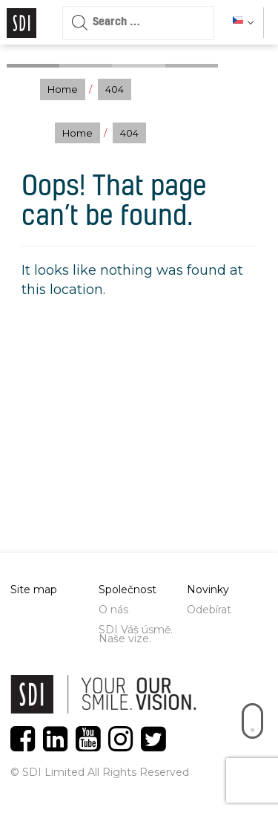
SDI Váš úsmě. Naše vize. (136, 634)
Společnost (127, 589)
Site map (33, 589)
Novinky (208, 589)
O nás (113, 609)
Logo (21, 23)
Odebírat (209, 609)
